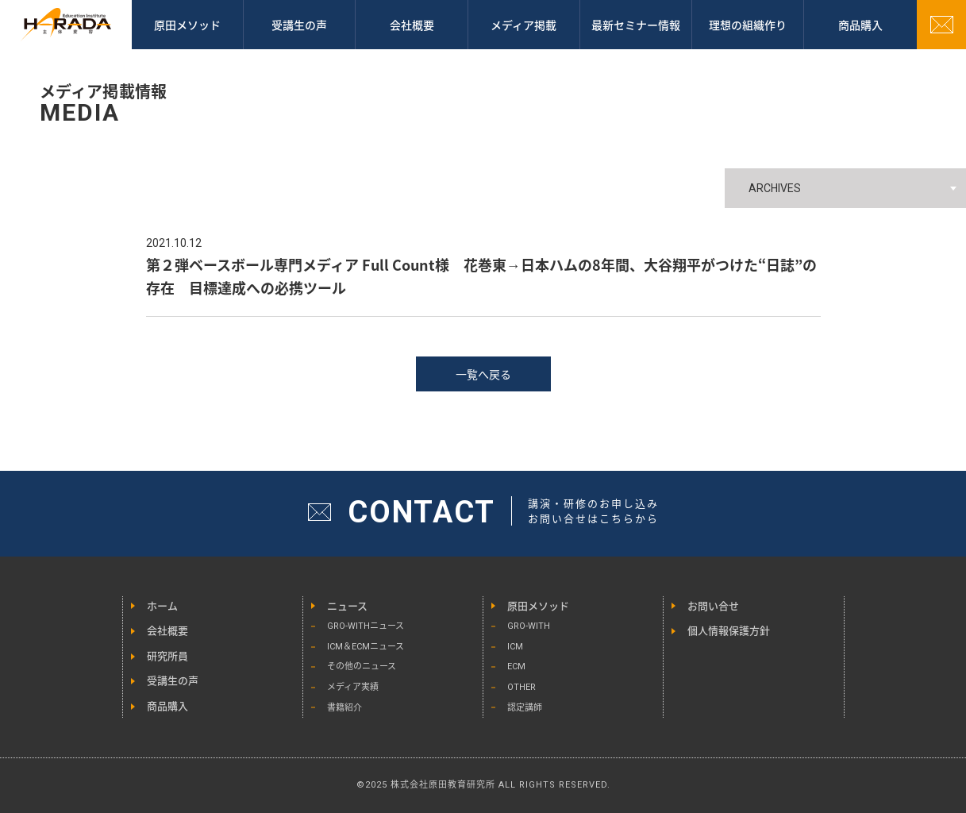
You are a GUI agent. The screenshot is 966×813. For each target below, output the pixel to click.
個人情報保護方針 (728, 631)
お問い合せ (713, 606)
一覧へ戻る (483, 374)
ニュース (347, 606)
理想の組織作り (748, 25)
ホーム (162, 606)
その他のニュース (361, 666)
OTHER (521, 687)
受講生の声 (299, 25)
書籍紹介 (344, 708)
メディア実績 (353, 687)
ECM (516, 666)
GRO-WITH (528, 626)
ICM (515, 647)
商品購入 (167, 706)
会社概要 (412, 25)
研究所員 (167, 656)
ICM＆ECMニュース (365, 647)
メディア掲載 (523, 25)
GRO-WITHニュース (365, 626)
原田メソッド (187, 25)
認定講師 (524, 708)
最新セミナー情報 (635, 25)
